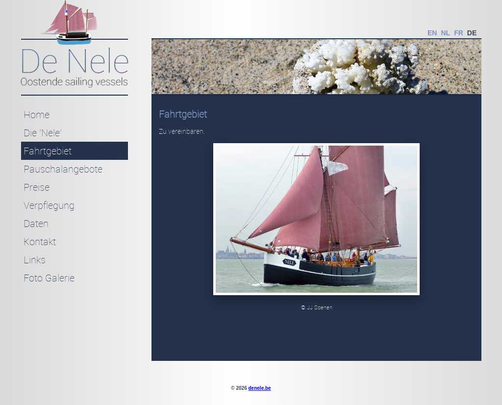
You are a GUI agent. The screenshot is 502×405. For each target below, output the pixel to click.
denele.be (260, 388)
